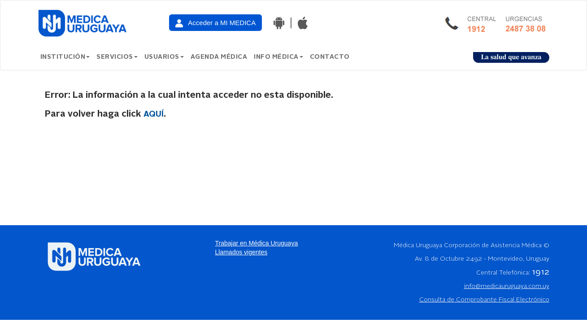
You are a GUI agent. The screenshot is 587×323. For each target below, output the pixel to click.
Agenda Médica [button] (219, 57)
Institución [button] (65, 57)
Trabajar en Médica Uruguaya (256, 243)
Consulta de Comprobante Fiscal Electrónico (484, 300)
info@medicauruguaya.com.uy (506, 286)
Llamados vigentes (241, 252)
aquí (153, 114)
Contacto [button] (330, 57)
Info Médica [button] (278, 57)
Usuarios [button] (164, 57)
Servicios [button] (117, 57)
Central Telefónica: (512, 273)
